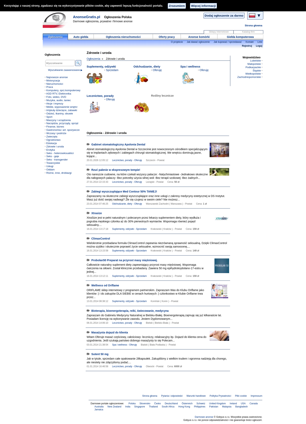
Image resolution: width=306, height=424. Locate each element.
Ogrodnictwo (53, 139)
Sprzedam (112, 70)
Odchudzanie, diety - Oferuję (127, 203)
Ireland (233, 403)
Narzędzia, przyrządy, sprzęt (62, 123)
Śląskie (257, 70)
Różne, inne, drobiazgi (59, 172)
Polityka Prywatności (220, 396)
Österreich (187, 403)
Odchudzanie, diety (146, 66)
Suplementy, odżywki (101, 66)
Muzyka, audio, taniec (58, 100)
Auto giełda (80, 36)
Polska (132, 403)
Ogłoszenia (55, 36)
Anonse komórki (199, 36)
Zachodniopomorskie (249, 77)
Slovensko (145, 403)
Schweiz (201, 403)
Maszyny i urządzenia (58, 120)
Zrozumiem (177, 5)
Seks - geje (52, 156)
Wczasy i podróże (56, 133)
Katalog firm (248, 31)
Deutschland (171, 403)
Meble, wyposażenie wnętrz (61, 106)
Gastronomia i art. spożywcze (63, 129)
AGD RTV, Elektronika (58, 93)
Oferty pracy (167, 36)
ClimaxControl (100, 238)
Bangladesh (241, 406)
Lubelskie (255, 60)
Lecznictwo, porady (100, 95)
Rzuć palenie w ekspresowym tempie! (115, 169)
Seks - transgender (57, 159)
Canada (254, 403)
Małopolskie (254, 63)
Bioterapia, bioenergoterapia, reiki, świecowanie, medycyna (130, 310)
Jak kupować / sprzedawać (228, 42)
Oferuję (157, 70)
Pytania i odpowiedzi (172, 396)
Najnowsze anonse (57, 77)
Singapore (139, 406)
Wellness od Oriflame (105, 285)
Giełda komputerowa (240, 36)
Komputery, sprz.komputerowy (63, 90)
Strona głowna (253, 25)
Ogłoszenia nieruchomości (123, 36)
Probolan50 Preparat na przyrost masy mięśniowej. (124, 260)
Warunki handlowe (196, 396)
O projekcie (177, 42)
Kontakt (250, 42)
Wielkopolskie (253, 73)
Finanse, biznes (55, 126)
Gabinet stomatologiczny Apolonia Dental (118, 144)
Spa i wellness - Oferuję (124, 344)
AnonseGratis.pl (86, 17)
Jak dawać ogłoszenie (198, 42)
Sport (49, 116)
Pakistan (213, 406)
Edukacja (51, 143)
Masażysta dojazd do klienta (109, 332)
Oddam (50, 169)
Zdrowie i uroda (55, 146)
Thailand (153, 406)
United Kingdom (217, 403)
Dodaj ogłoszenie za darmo (224, 15)
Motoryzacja (53, 80)
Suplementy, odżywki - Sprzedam (129, 229)
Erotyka (50, 149)
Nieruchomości (54, 83)
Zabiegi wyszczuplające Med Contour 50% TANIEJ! (124, 191)
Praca (49, 87)
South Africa (168, 406)
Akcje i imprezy (54, 103)
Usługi (49, 166)
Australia (99, 406)
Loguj (259, 46)
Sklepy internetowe (219, 31)
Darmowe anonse (204, 417)
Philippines (199, 406)
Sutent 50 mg (100, 354)
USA (243, 403)
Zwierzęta (51, 136)
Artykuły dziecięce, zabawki (61, 110)
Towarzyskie (53, 162)
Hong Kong (184, 406)
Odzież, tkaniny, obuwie (59, 113)
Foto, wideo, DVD (56, 96)
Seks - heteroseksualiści (60, 153)
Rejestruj (247, 46)
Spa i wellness (190, 66)
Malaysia (226, 406)
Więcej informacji (203, 5)
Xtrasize (96, 213)
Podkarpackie (253, 67)
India (127, 406)
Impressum (256, 396)
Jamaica (98, 409)
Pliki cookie (241, 396)
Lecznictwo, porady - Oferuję (127, 160)
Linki (259, 42)
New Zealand (114, 406)
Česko (157, 403)
